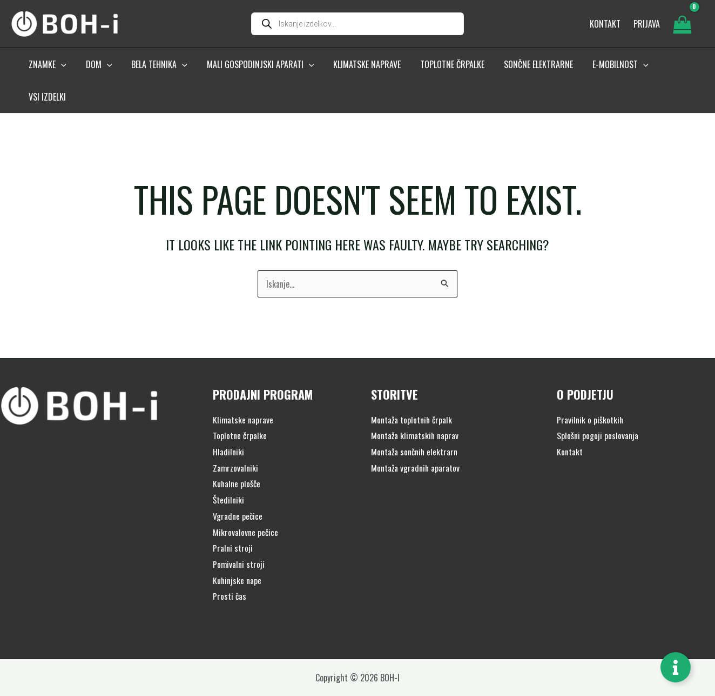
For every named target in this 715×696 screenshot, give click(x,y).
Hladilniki (228, 423)
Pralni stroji (233, 519)
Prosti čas (230, 567)
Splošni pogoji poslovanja (597, 407)
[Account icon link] (646, 26)
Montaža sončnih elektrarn (415, 423)
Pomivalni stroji (239, 535)
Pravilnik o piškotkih (590, 391)
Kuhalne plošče (237, 455)
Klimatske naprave (243, 391)
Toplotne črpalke (240, 407)
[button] (60, 68)
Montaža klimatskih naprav (415, 407)
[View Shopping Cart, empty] (682, 26)
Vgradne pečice (238, 487)
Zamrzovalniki (236, 439)
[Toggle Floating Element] (675, 667)
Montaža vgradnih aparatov (416, 439)
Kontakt (570, 423)
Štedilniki (229, 471)
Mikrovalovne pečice (246, 504)
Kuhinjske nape (237, 552)
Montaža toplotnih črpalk (412, 391)
